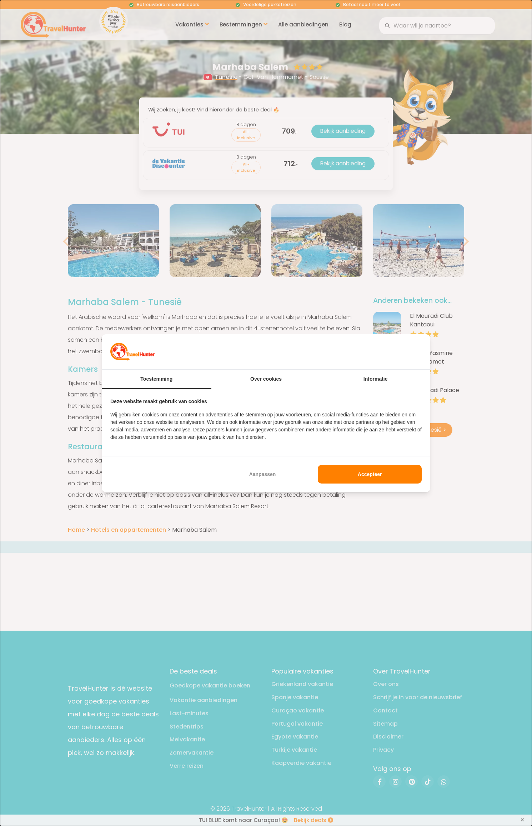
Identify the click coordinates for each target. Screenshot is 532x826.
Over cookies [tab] (266, 379)
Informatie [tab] (375, 379)
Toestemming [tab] (156, 379)
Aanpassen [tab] (262, 474)
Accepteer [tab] (370, 474)
